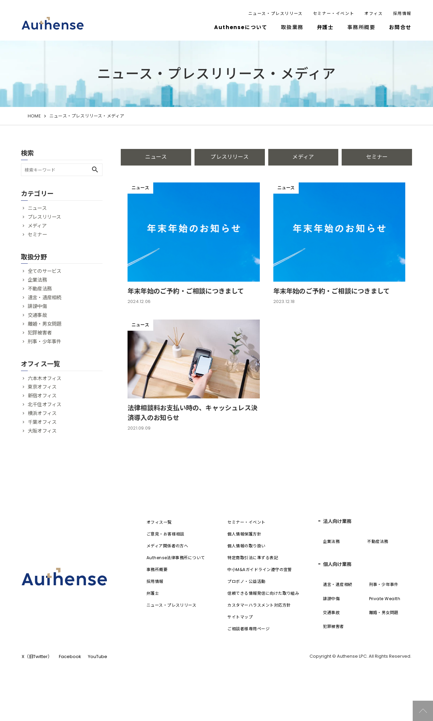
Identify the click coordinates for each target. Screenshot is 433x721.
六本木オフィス (44, 378)
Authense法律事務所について (175, 578)
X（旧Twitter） (37, 677)
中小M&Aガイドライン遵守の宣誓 (259, 590)
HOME (34, 116)
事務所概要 (156, 590)
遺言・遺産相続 (44, 297)
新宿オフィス (42, 395)
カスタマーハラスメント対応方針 (259, 625)
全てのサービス (44, 271)
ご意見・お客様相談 (165, 554)
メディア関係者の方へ (167, 566)
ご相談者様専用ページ (248, 649)
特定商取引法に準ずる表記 (252, 578)
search (95, 170)
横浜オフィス (42, 413)
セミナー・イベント (333, 13)
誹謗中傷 (37, 306)
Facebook (70, 677)
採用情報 (402, 13)
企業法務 (37, 280)
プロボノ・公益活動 (246, 602)
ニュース (156, 157)
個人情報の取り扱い (246, 566)
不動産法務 (40, 288)
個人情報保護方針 (244, 554)
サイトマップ (240, 637)
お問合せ (400, 27)
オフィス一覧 (159, 542)
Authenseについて (240, 27)
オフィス (373, 13)
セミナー (377, 157)
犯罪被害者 (40, 332)
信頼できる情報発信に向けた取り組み (263, 613)
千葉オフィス (42, 422)
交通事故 (37, 315)
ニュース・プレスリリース (275, 13)
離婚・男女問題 (44, 324)
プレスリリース (229, 157)
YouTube (97, 677)
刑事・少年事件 (44, 341)
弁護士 (325, 27)
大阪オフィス (42, 431)
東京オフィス (42, 387)
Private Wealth (385, 619)
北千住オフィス (44, 404)
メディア (303, 157)
